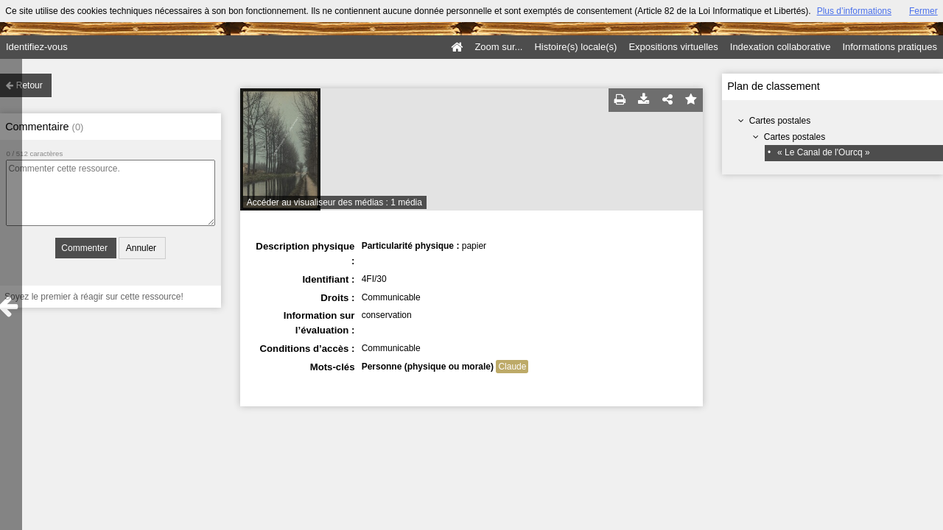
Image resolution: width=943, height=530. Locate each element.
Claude (512, 366)
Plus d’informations (854, 11)
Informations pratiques (889, 46)
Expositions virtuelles (673, 46)
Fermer (923, 11)
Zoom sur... (498, 46)
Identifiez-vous (37, 46)
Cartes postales (779, 121)
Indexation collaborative (780, 46)
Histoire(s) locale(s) (575, 46)
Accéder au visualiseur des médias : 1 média (334, 202)
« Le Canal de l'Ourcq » (823, 152)
